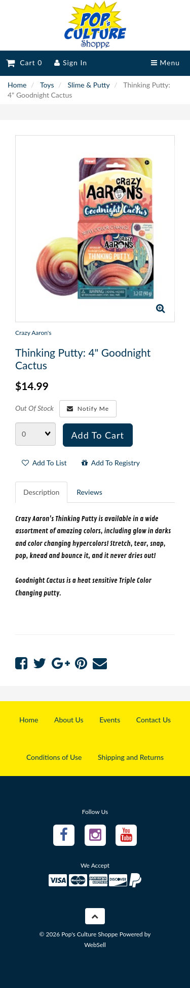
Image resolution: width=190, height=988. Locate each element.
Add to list (44, 462)
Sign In (70, 62)
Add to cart (97, 435)
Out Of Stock (34, 408)
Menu (165, 62)
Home (17, 84)
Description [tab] (41, 492)
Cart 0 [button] (24, 62)
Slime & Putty (89, 84)
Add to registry (111, 462)
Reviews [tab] (89, 492)
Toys (47, 84)
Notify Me (88, 408)
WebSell (95, 945)
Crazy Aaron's (33, 332)
